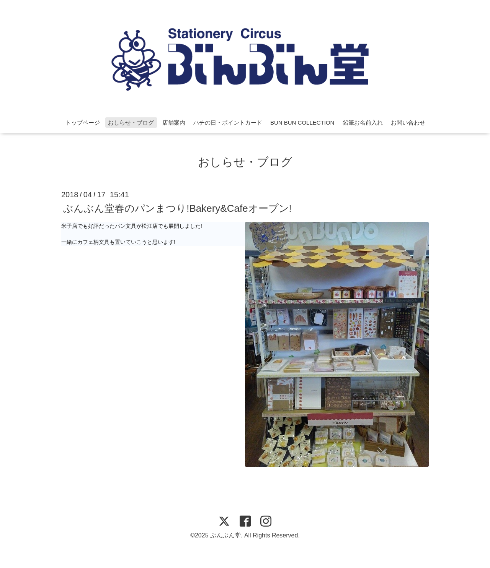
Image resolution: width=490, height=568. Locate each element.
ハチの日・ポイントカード (227, 122)
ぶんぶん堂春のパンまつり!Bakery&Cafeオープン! (177, 208)
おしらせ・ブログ (131, 122)
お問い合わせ (408, 122)
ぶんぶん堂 (225, 535)
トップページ (82, 122)
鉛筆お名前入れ (363, 122)
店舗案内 (173, 122)
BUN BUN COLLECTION (302, 122)
